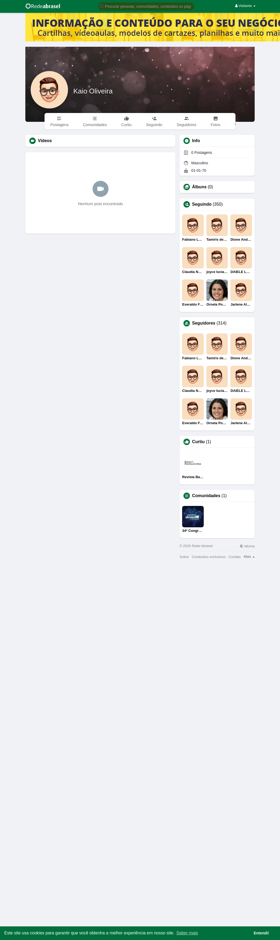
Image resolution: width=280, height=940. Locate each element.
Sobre (184, 557)
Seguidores (203, 323)
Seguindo (201, 204)
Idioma (247, 546)
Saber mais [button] (187, 933)
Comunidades (206, 496)
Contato (235, 557)
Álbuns (199, 187)
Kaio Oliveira (93, 91)
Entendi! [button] (261, 933)
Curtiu (198, 442)
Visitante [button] (245, 6)
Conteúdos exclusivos (208, 557)
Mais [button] (249, 557)
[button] (146, 6)
